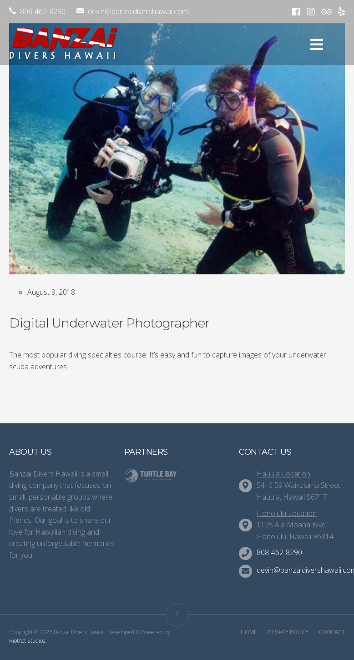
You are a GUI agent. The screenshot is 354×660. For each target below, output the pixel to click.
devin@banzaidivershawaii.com (132, 11)
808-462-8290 (37, 11)
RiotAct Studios (27, 641)
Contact (332, 632)
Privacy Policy (287, 632)
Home (249, 632)
